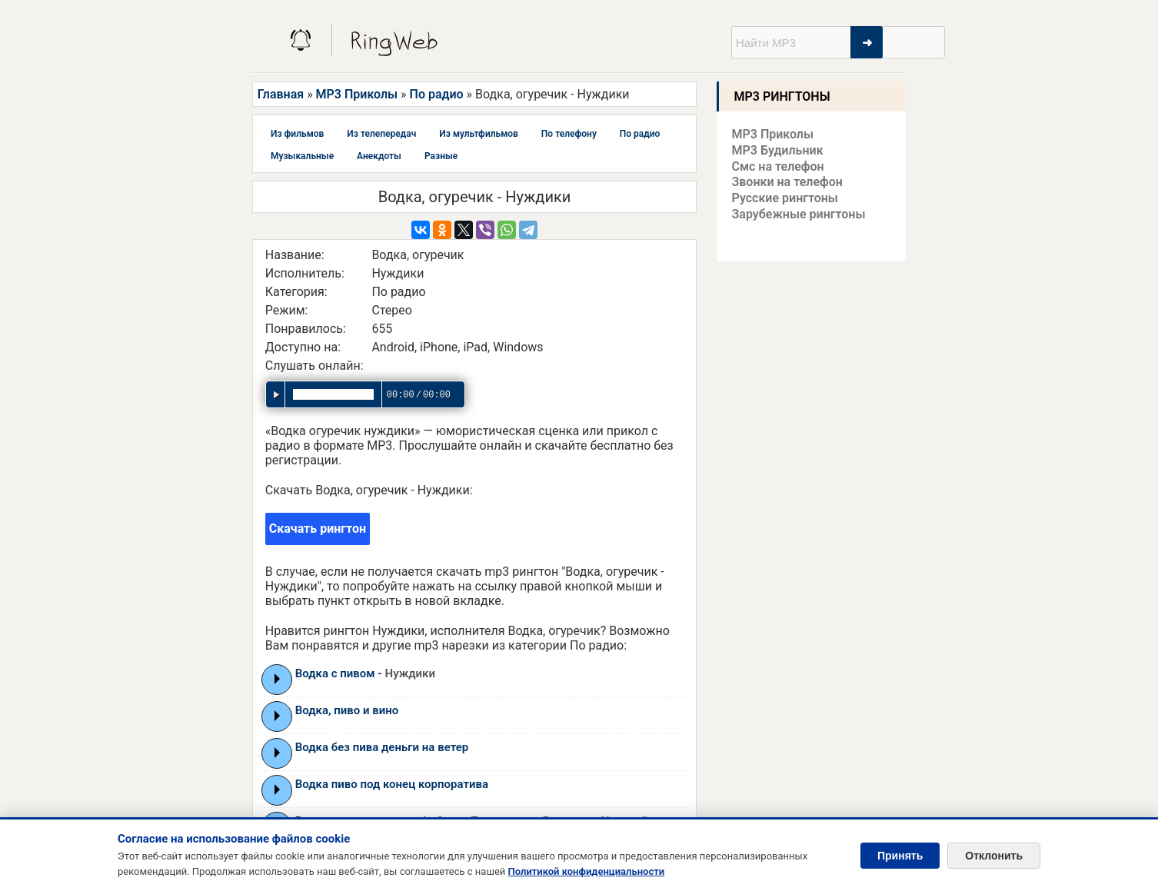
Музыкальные (302, 156)
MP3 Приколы (357, 94)
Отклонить (994, 855)
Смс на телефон (778, 166)
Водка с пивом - (365, 673)
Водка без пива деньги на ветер (381, 747)
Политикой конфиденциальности (586, 871)
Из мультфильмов (478, 133)
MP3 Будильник (778, 150)
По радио (437, 94)
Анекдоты (379, 156)
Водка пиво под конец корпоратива (391, 784)
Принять (900, 855)
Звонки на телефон (787, 182)
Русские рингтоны (785, 198)
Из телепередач (381, 133)
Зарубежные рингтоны (799, 214)
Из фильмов (297, 133)
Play (277, 678)
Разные (441, 156)
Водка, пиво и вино (347, 710)
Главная (281, 94)
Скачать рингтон (317, 528)
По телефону (569, 133)
